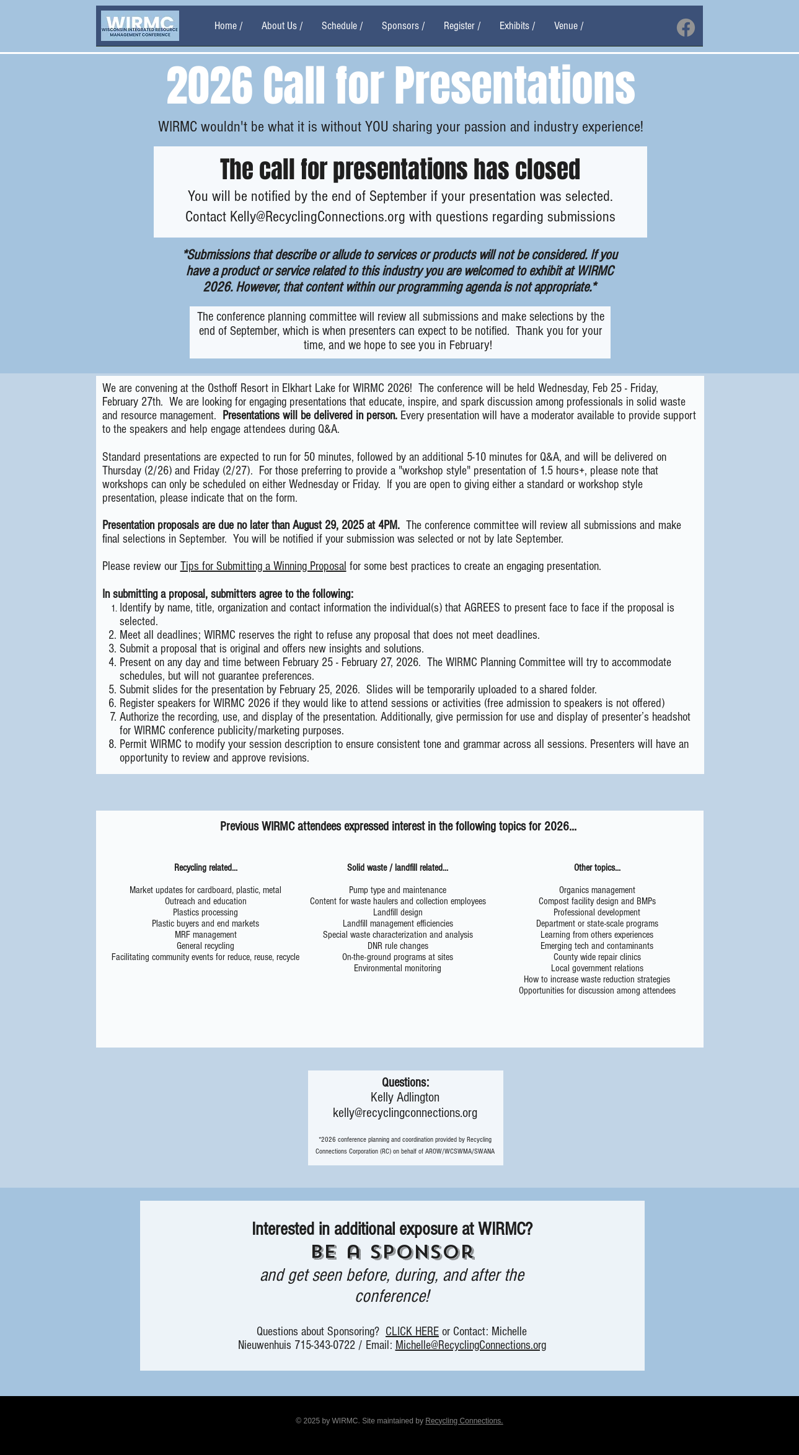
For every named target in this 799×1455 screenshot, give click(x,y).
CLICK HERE (412, 1331)
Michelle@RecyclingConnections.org (470, 1345)
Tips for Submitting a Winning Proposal (263, 566)
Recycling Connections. (464, 1421)
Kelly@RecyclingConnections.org (317, 216)
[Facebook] (686, 28)
